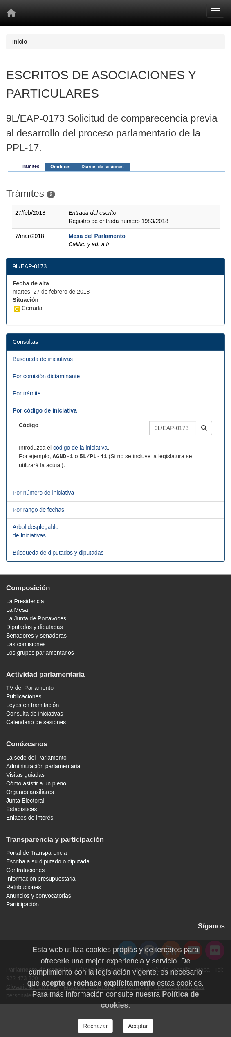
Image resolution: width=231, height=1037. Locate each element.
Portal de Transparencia (36, 853)
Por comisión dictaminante (46, 376)
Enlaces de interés (29, 817)
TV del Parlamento (30, 688)
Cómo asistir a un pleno (36, 783)
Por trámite (26, 393)
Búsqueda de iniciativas (43, 359)
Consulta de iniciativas (34, 713)
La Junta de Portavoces (36, 618)
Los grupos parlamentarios (40, 652)
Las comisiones (26, 644)
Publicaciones (23, 696)
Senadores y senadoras (36, 635)
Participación (22, 904)
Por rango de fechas (38, 509)
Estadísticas (21, 809)
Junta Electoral (25, 800)
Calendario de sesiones (36, 722)
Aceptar (138, 1026)
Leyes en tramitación (32, 705)
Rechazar (95, 1026)
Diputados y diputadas (34, 627)
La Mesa (17, 610)
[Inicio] (11, 13)
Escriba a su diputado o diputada (48, 861)
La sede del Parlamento (36, 757)
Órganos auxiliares (30, 792)
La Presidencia (25, 601)
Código (28, 425)
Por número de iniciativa (43, 492)
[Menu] (215, 11)
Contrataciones (25, 870)
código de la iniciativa (80, 447)
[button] (204, 428)
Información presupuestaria (41, 878)
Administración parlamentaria (43, 766)
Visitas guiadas (25, 775)
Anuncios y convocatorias (38, 895)
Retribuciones (23, 887)
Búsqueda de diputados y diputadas (58, 552)
